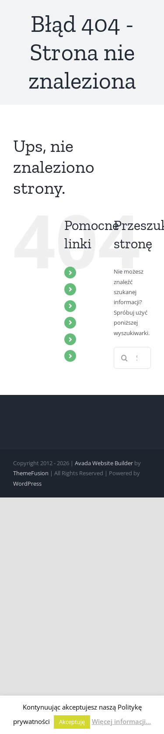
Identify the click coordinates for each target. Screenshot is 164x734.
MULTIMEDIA (102, 306)
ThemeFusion (31, 473)
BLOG (90, 339)
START (91, 272)
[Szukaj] (125, 358)
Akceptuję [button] (72, 722)
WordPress (27, 483)
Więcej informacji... (121, 721)
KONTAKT (97, 355)
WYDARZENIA (103, 322)
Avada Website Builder (104, 463)
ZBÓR (90, 289)
